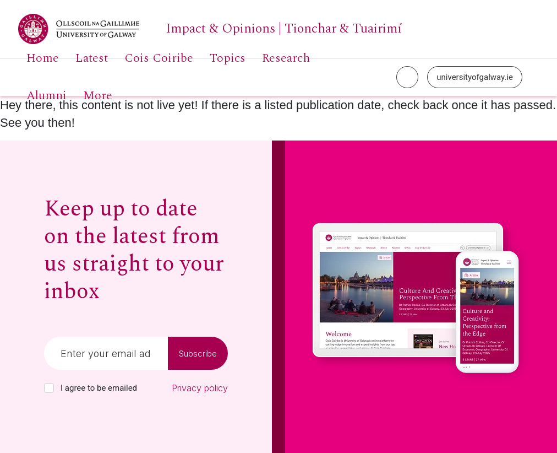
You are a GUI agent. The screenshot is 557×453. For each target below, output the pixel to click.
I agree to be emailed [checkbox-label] (99, 388)
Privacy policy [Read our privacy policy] (200, 387)
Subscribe (198, 353)
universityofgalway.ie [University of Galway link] (474, 77)
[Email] (106, 353)
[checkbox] (49, 388)
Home (42, 58)
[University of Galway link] (210, 29)
